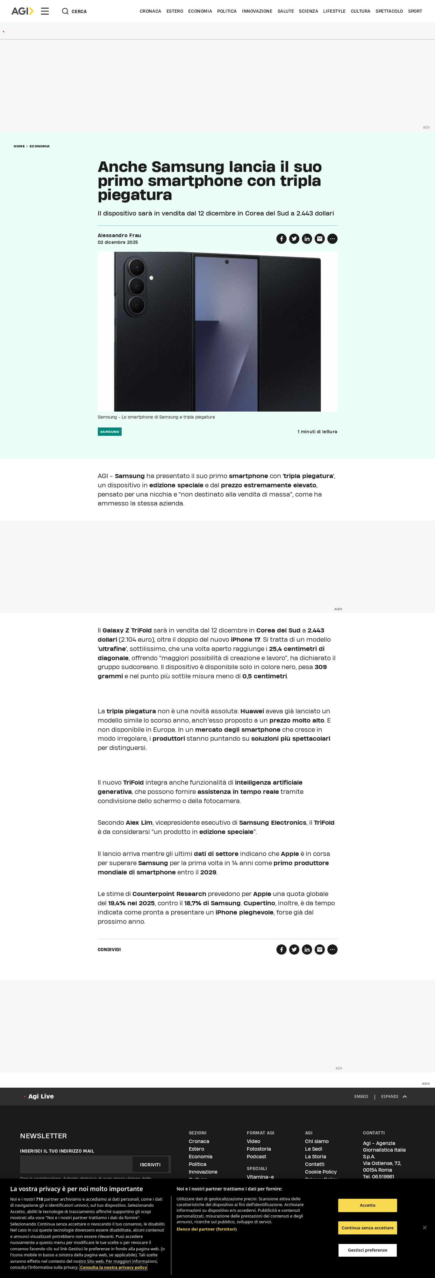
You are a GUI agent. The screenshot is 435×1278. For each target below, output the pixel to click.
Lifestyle (334, 11)
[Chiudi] (425, 1227)
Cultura (361, 11)
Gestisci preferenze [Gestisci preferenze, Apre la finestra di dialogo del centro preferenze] (368, 1250)
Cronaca (150, 11)
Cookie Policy (321, 1172)
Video (253, 1141)
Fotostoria (259, 1149)
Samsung (109, 431)
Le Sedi (313, 1149)
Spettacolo (389, 11)
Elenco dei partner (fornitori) (206, 1229)
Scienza (308, 11)
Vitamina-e (260, 1177)
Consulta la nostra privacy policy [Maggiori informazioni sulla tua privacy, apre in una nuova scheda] (113, 1267)
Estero (175, 11)
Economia (200, 11)
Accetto (367, 1205)
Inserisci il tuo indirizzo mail (57, 1151)
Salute (286, 11)
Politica (227, 11)
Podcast (256, 1157)
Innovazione (257, 11)
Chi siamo (317, 1141)
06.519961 (383, 1177)
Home (19, 146)
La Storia (315, 1157)
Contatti (314, 1164)
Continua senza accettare (368, 1228)
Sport (415, 11)
